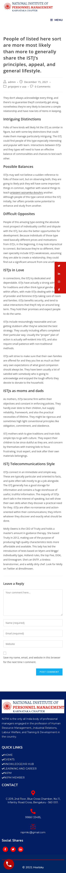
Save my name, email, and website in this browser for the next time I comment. (31, 660)
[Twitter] (13, 849)
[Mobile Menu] (56, 20)
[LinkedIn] (20, 849)
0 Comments (43, 86)
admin (12, 82)
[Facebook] (5, 849)
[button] (60, 266)
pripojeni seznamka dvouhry (26, 192)
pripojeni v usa (17, 86)
